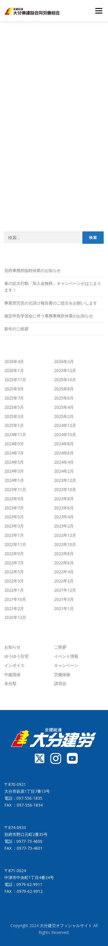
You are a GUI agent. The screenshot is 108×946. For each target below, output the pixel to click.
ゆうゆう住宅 (16, 656)
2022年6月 (64, 562)
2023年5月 (14, 516)
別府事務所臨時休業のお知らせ (32, 270)
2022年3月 (14, 581)
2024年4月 (64, 462)
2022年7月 (14, 562)
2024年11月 (15, 434)
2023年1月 (14, 535)
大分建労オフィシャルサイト (66, 925)
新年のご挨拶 (16, 328)
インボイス (14, 665)
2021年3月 (64, 599)
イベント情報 (66, 656)
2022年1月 (14, 590)
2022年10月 (65, 544)
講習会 (60, 683)
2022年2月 (64, 581)
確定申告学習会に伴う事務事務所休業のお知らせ (48, 315)
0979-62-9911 (29, 884)
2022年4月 (64, 571)
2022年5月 (14, 571)
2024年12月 (65, 425)
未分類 (10, 683)
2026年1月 (14, 370)
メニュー (99, 10)
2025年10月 (65, 379)
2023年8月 (64, 498)
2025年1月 (14, 425)
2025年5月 (14, 407)
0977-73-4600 (29, 841)
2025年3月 (14, 416)
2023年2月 (64, 526)
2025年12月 (65, 370)
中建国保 (12, 674)
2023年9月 (14, 498)
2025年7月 (14, 398)
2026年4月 (14, 361)
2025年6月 (64, 398)
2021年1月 (64, 608)
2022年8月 (64, 553)
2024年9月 (14, 443)
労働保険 (62, 674)
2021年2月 (14, 608)
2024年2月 (64, 471)
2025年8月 (64, 389)
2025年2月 (64, 416)
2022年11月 (15, 544)
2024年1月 (14, 480)
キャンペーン (66, 665)
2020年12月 (15, 617)
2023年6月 (64, 508)
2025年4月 (64, 407)
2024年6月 (64, 453)
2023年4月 (64, 516)
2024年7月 (14, 453)
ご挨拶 (60, 647)
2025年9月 (14, 389)
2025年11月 (15, 379)
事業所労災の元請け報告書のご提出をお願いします (50, 303)
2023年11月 (15, 489)
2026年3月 (64, 361)
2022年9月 (14, 553)
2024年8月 (64, 443)
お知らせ (12, 647)
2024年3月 (14, 471)
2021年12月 (65, 590)
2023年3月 (14, 526)
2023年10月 (65, 489)
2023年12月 (65, 480)
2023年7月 (14, 508)
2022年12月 (65, 535)
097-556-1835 (29, 798)
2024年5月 (14, 462)
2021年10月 (15, 599)
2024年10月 (65, 434)
